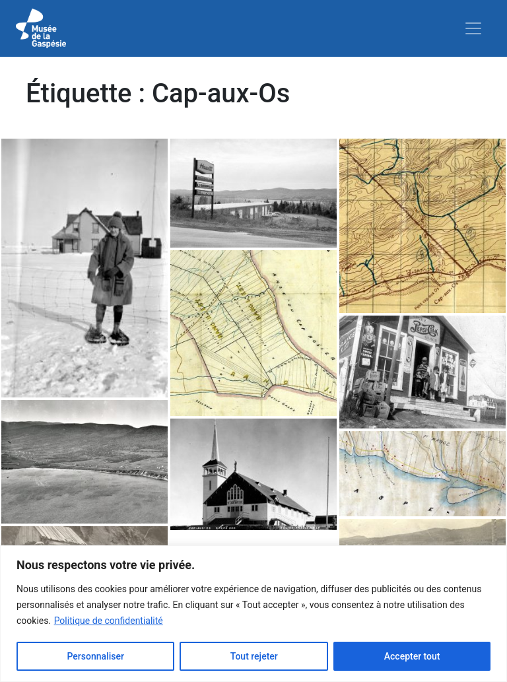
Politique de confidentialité (108, 620)
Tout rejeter (254, 656)
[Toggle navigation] (473, 28)
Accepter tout (412, 656)
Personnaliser (95, 656)
